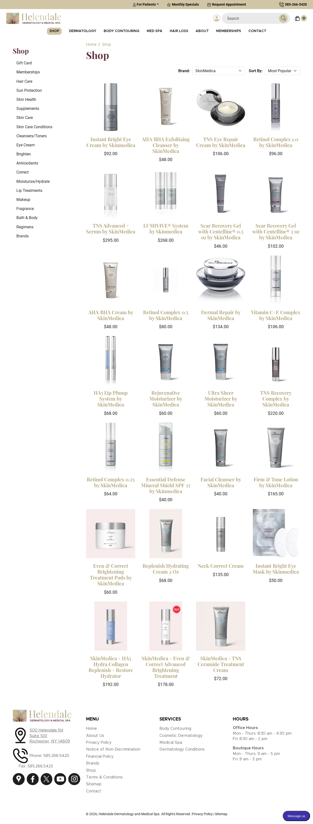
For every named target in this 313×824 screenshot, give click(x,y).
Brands (22, 236)
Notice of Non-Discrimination (113, 749)
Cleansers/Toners (31, 136)
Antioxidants (27, 163)
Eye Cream (25, 145)
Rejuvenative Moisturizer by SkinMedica (165, 398)
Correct (22, 172)
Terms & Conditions (104, 777)
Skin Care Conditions (34, 127)
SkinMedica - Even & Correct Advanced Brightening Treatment (166, 667)
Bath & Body (27, 217)
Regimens (25, 227)
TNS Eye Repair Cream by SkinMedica (220, 142)
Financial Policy (99, 756)
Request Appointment (226, 4)
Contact (257, 31)
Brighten (23, 154)
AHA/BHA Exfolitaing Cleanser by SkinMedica (166, 145)
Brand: (184, 71)
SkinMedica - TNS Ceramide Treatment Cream (221, 664)
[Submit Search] (283, 18)
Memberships (228, 31)
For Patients (144, 4)
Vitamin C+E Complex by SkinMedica (275, 315)
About (202, 31)
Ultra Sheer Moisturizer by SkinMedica (220, 398)
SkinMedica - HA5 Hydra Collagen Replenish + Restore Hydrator (111, 667)
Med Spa (154, 31)
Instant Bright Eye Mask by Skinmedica (276, 568)
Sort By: (256, 71)
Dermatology (82, 31)
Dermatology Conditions (182, 749)
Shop (54, 31)
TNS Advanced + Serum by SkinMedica (110, 228)
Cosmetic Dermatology (180, 736)
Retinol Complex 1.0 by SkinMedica (275, 142)
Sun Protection (29, 90)
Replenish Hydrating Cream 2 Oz (166, 568)
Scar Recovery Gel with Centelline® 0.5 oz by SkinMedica (220, 231)
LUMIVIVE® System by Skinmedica (165, 228)
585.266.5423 (40, 766)
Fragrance (25, 208)
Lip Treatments (29, 190)
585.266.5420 (56, 756)
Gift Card (24, 63)
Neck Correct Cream (221, 565)
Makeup (23, 199)
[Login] (216, 18)
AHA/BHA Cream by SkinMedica (110, 315)
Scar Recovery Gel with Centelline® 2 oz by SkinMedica (275, 231)
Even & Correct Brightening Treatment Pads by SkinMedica (111, 574)
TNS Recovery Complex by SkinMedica (275, 398)
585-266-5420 (296, 4)
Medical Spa (170, 742)
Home (91, 729)
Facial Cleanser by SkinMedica (221, 482)
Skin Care (24, 117)
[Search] (252, 18)
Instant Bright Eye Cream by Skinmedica (110, 142)
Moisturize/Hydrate (33, 181)
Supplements (27, 108)
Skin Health (26, 99)
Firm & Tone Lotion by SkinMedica (276, 482)
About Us (95, 736)
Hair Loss (179, 31)
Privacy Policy (99, 742)
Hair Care (24, 81)
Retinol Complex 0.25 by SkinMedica (110, 482)
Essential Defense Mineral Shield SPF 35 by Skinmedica (165, 485)
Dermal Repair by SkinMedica (221, 315)
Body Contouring (121, 31)
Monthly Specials (183, 4)
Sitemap (93, 784)
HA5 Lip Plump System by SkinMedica (111, 398)
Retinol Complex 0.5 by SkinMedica (165, 315)
